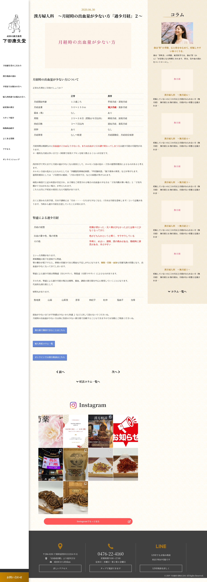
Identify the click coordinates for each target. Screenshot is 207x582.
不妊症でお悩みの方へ (12, 83)
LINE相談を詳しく (161, 572)
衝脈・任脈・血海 (109, 262)
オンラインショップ (11, 147)
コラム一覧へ (177, 291)
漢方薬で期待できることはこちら (50, 330)
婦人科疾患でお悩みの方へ (14, 92)
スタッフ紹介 (8, 110)
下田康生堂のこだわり (12, 65)
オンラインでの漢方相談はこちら (50, 357)
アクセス (6, 138)
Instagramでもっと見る (88, 524)
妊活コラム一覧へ (88, 381)
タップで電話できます (110, 572)
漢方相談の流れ (9, 74)
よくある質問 (8, 129)
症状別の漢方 (8, 101)
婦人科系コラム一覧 (44, 343)
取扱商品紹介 (8, 120)
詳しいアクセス (60, 572)
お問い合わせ (14, 577)
